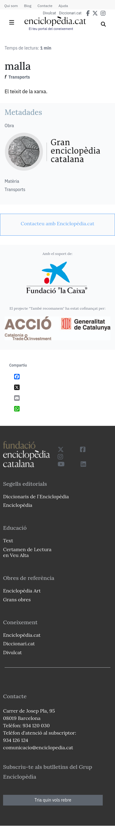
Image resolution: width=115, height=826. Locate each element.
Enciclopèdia (17, 505)
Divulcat (49, 13)
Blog (27, 5)
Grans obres (17, 599)
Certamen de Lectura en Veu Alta (27, 552)
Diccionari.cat (70, 13)
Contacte (44, 5)
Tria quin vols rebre (53, 800)
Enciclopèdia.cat (21, 635)
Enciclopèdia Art (22, 591)
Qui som (11, 5)
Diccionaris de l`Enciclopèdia (36, 496)
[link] (57, 223)
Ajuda (63, 5)
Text (8, 540)
